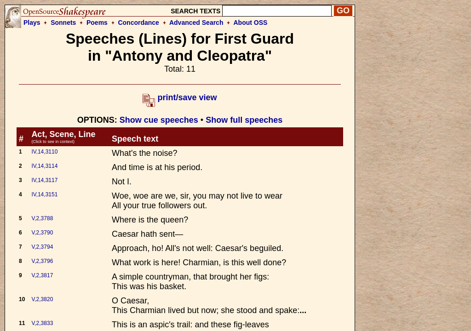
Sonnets (63, 22)
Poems (97, 22)
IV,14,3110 (44, 151)
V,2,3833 (42, 323)
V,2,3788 (42, 218)
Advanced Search (196, 22)
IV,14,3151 (44, 194)
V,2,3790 (42, 232)
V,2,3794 (42, 247)
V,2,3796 (42, 261)
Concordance (138, 22)
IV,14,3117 (44, 180)
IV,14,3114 (44, 166)
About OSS (251, 22)
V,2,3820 (42, 299)
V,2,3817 (42, 275)
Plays (31, 22)
